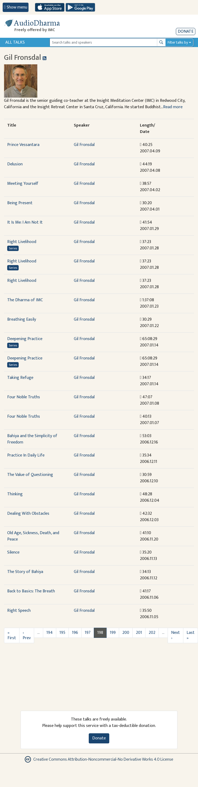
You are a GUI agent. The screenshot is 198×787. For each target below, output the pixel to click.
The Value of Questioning (30, 474)
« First (11, 635)
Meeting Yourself (22, 183)
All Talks (15, 42)
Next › (175, 635)
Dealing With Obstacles (28, 513)
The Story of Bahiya (25, 571)
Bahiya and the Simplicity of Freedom (32, 439)
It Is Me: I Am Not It (25, 222)
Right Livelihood (21, 241)
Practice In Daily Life (26, 455)
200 (125, 632)
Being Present (20, 203)
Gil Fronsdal (84, 144)
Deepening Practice (24, 338)
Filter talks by (178, 42)
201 (139, 632)
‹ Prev (27, 635)
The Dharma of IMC (25, 300)
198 (100, 632)
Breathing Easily (21, 319)
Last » (191, 635)
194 (49, 632)
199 (113, 632)
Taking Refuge (20, 377)
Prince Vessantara (23, 144)
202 (152, 632)
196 (75, 632)
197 (88, 632)
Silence (13, 552)
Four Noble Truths (23, 397)
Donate (185, 31)
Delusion (15, 164)
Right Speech (19, 610)
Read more (173, 107)
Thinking (15, 494)
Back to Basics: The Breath (31, 591)
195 (62, 632)
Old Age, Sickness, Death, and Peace (33, 536)
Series (13, 248)
